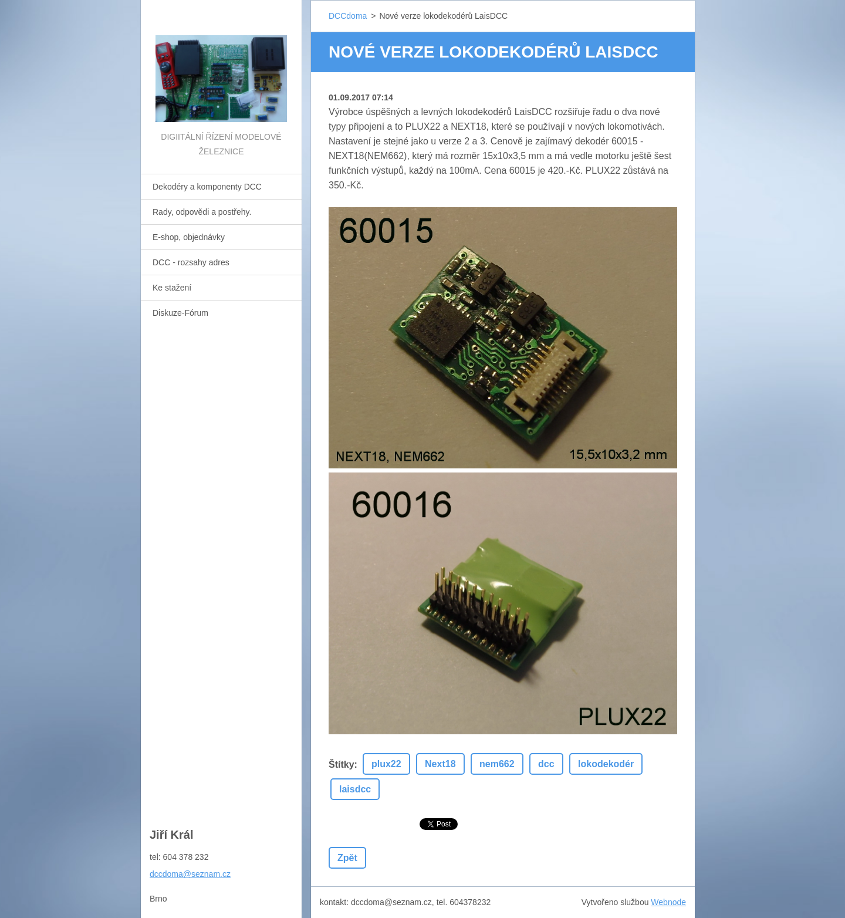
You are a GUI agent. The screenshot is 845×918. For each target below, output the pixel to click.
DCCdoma (348, 16)
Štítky (341, 765)
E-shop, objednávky (189, 237)
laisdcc (355, 789)
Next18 (440, 764)
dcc (546, 764)
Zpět (347, 858)
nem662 (497, 764)
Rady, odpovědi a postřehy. (202, 212)
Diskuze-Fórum (180, 313)
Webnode (668, 902)
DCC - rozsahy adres (191, 262)
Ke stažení (172, 287)
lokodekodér (606, 764)
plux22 (386, 764)
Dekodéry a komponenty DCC (207, 186)
